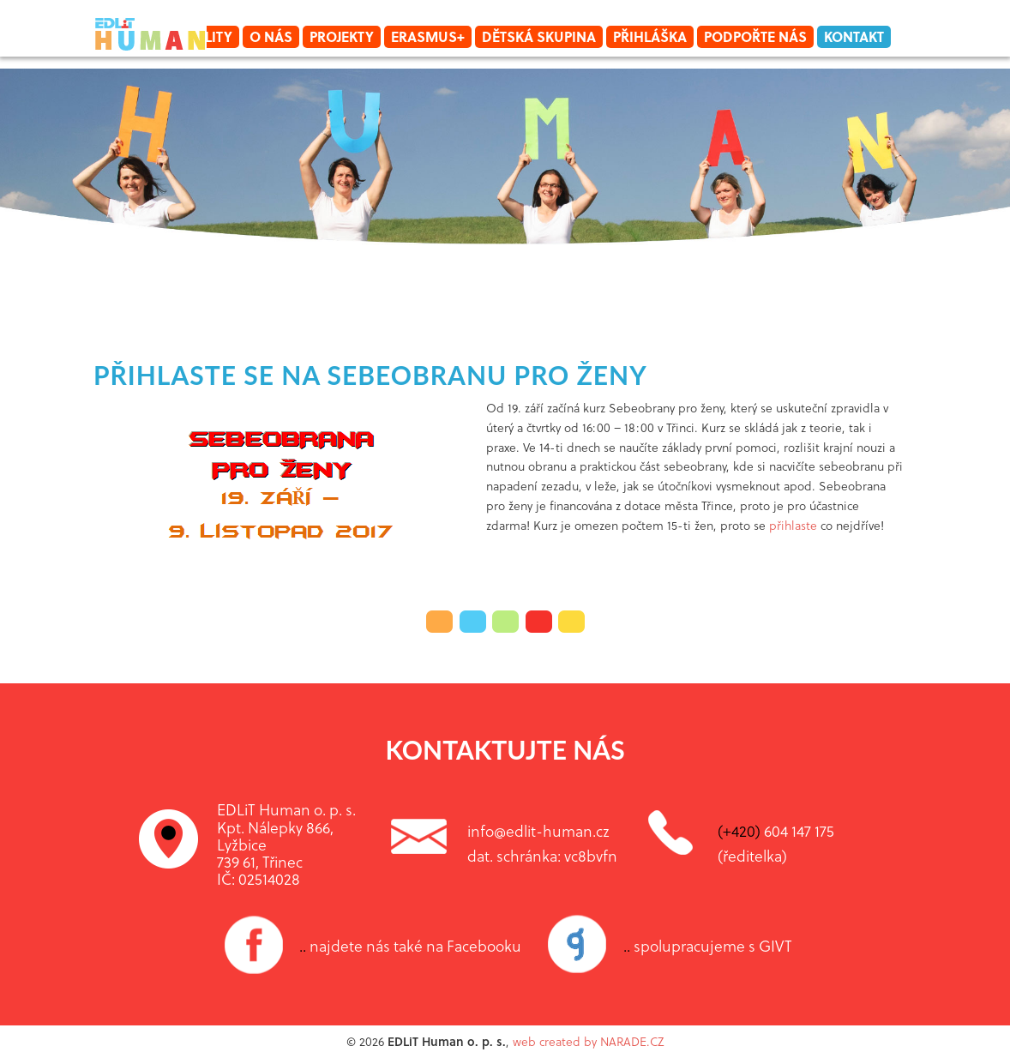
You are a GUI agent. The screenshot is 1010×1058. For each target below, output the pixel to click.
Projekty (342, 36)
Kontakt (854, 36)
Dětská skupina (539, 36)
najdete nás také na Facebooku (410, 946)
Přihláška (650, 36)
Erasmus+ (428, 36)
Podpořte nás (755, 36)
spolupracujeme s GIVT (707, 946)
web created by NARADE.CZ (588, 1041)
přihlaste (793, 525)
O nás (270, 36)
